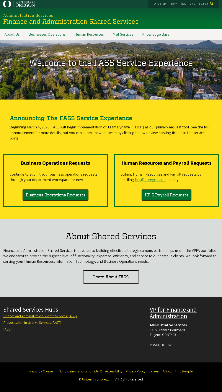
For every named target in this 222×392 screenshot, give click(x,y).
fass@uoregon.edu (150, 179)
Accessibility (113, 371)
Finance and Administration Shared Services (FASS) (40, 316)
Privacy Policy (135, 371)
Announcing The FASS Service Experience (71, 118)
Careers (154, 371)
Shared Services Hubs (30, 309)
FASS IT (8, 329)
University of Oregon (96, 379)
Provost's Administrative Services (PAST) (32, 322)
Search (203, 4)
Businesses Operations (47, 34)
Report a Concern (42, 371)
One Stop (160, 4)
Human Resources (89, 34)
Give (192, 4)
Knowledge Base (156, 34)
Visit (183, 4)
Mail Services (123, 34)
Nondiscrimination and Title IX (80, 371)
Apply (173, 4)
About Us (12, 34)
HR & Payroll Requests (166, 194)
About (167, 371)
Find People (184, 371)
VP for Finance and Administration (173, 313)
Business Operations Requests (55, 194)
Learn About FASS (111, 276)
